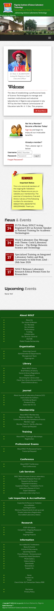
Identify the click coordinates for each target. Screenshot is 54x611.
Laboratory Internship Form (29, 493)
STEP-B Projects (29, 527)
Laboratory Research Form (29, 488)
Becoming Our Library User (29, 378)
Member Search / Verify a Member (29, 424)
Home (29, 575)
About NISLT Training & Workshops (29, 436)
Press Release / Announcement (29, 554)
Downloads (29, 563)
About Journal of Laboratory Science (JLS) (29, 395)
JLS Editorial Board (29, 400)
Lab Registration (29, 508)
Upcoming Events (29, 552)
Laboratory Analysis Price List (29, 479)
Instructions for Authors (29, 398)
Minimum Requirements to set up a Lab (29, 510)
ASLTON (29, 339)
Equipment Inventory (29, 483)
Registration (29, 439)
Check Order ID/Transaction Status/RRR (29, 582)
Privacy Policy (29, 592)
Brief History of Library (29, 371)
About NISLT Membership (29, 415)
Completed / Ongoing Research (29, 530)
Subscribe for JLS (29, 405)
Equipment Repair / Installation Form (29, 486)
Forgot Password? (15, 159)
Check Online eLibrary (29, 382)
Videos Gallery (29, 561)
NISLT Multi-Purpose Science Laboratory (29, 476)
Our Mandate (29, 325)
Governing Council (29, 351)
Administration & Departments (29, 354)
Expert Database (29, 490)
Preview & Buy (29, 402)
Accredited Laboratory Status (29, 515)
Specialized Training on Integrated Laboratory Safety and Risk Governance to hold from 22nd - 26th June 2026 (33, 258)
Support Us (29, 568)
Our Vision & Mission (29, 322)
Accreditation (29, 505)
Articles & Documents (29, 549)
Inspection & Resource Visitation (29, 503)
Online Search (29, 375)
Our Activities (29, 327)
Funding (29, 332)
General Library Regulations (29, 373)
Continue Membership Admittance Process (29, 419)
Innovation (29, 532)
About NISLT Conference (29, 464)
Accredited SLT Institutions (29, 545)
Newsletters (29, 566)
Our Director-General (29, 336)
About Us (29, 320)
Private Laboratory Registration (29, 512)
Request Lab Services (29, 481)
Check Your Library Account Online (29, 380)
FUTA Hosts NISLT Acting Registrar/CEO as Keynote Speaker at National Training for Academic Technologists (33, 229)
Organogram (29, 358)
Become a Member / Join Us (29, 417)
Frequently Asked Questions (29, 556)
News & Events (29, 547)
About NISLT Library (29, 368)
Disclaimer (29, 589)
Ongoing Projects (29, 535)
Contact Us (29, 577)
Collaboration (29, 334)
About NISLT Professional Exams (29, 449)
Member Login (29, 422)
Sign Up (28, 130)
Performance (29, 329)
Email (29, 580)
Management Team (29, 356)
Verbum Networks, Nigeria (34, 603)
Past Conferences (29, 466)
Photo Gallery (29, 559)
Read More (40, 111)
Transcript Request (29, 426)
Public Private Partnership (29, 341)
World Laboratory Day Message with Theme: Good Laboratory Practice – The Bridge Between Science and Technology (31, 243)
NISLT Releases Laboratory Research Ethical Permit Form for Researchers (32, 272)
